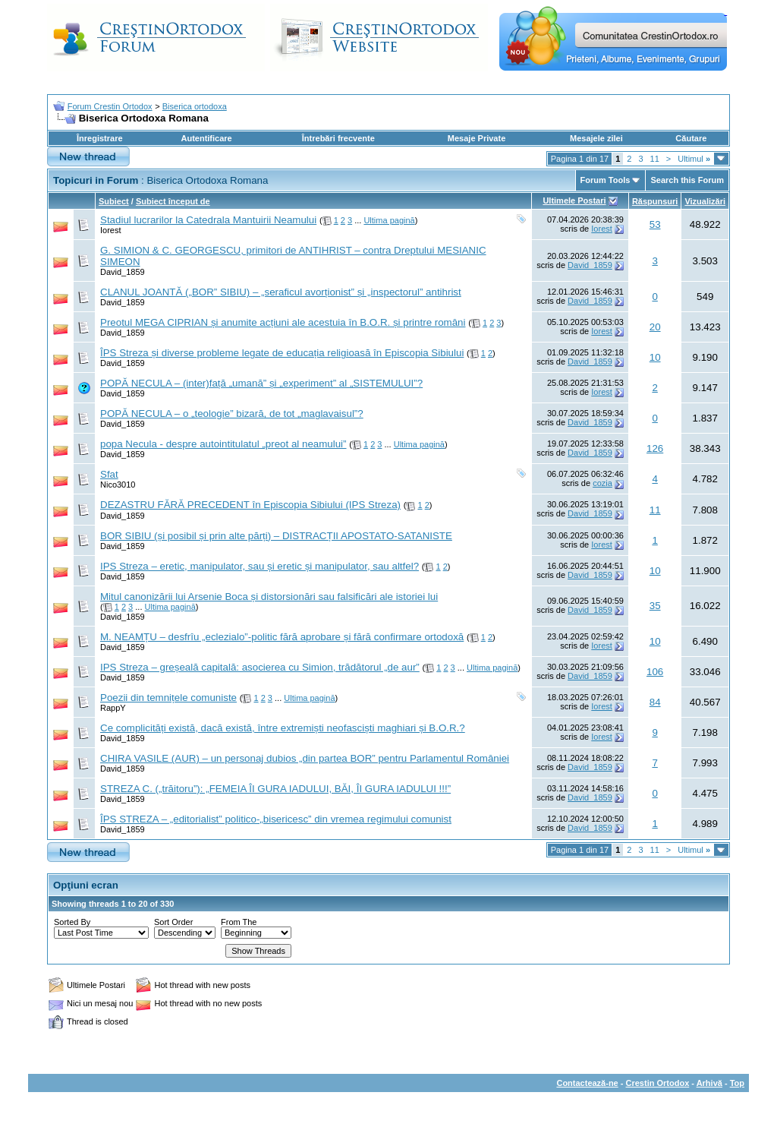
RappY (113, 707)
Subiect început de (173, 201)
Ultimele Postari (574, 200)
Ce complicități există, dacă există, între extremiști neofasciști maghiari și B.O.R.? (282, 728)
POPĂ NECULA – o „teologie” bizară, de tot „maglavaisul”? (231, 413)
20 (655, 327)
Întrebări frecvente (338, 138)
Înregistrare (100, 138)
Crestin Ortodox (658, 1083)
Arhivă (709, 1083)
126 (654, 448)
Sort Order (173, 922)
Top (737, 1083)
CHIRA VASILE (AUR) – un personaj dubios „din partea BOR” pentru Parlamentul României (304, 758)
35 (655, 605)
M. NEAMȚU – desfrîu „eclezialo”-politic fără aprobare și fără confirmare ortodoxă (282, 636)
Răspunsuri (655, 201)
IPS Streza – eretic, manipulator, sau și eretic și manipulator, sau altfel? (259, 566)
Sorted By (72, 922)
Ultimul (694, 158)
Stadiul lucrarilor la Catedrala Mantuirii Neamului (208, 220)
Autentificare (206, 138)
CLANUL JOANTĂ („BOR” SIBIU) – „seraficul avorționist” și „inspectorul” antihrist (280, 292)
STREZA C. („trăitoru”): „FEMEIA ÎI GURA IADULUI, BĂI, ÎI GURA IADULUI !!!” (275, 788)
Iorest (110, 230)
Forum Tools (605, 180)
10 (655, 357)
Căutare (690, 138)
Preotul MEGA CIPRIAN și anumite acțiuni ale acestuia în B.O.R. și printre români (283, 322)
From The (238, 922)
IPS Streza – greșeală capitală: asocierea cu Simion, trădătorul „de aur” (260, 667)
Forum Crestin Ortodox (110, 106)
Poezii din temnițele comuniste (168, 697)
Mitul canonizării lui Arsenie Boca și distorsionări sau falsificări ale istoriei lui (269, 596)
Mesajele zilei (596, 138)
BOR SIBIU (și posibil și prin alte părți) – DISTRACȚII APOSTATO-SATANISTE (276, 535)
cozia (602, 483)
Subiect (114, 201)
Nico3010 (117, 484)
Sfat (109, 474)
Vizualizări (704, 201)
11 (654, 158)
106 (654, 671)
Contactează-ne (587, 1083)
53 (655, 224)
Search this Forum (687, 180)
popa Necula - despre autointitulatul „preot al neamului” (223, 444)
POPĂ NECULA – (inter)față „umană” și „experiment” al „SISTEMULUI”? (261, 383)
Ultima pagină (388, 220)
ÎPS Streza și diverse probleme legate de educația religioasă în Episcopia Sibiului (282, 352)
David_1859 (122, 271)
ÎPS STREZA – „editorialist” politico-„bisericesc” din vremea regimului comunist (275, 819)
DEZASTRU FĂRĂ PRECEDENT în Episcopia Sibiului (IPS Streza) (250, 504)
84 (655, 702)
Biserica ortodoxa (194, 106)
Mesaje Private (476, 138)
